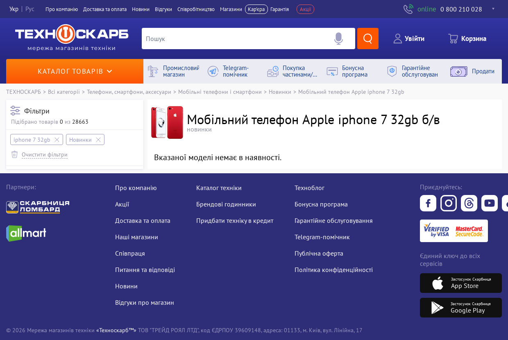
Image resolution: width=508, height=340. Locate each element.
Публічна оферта (319, 253)
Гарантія (279, 9)
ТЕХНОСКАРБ (23, 91)
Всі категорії (64, 91)
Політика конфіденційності (334, 269)
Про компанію (136, 188)
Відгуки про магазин (144, 302)
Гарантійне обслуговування (334, 220)
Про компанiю (61, 9)
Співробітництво (196, 9)
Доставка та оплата (105, 9)
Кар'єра (256, 9)
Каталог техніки (219, 188)
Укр (13, 9)
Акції (305, 9)
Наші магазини (136, 237)
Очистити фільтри (45, 154)
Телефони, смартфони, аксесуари (129, 91)
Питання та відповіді (145, 269)
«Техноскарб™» (116, 330)
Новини (141, 9)
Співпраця (130, 253)
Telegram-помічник (322, 237)
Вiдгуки (163, 9)
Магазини (231, 9)
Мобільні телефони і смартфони (220, 91)
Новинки (280, 91)
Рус (29, 9)
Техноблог (309, 188)
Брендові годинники (226, 204)
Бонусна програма (321, 204)
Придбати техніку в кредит (234, 220)
